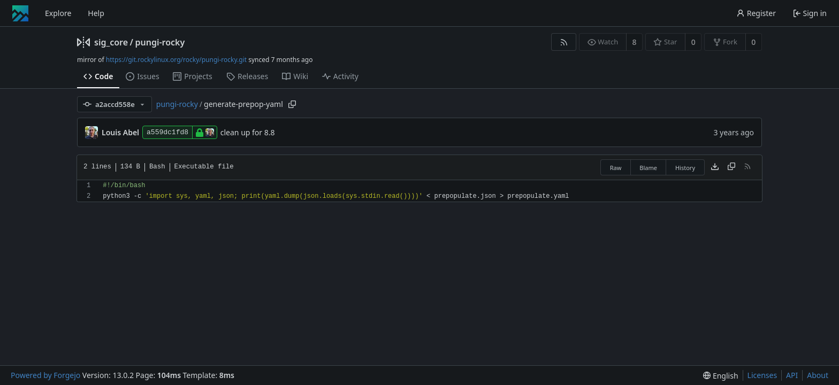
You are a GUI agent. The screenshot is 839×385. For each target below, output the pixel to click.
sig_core (111, 42)
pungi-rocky (160, 42)
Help (96, 13)
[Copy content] (731, 167)
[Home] (20, 13)
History (685, 168)
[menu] (720, 376)
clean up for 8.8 (247, 132)
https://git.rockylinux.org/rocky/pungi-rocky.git (176, 59)
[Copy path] (292, 104)
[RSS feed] (563, 42)
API (792, 375)
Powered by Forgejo (45, 375)
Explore (58, 13)
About (817, 375)
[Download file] (714, 167)
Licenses (762, 375)
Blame (648, 168)
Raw (616, 168)
